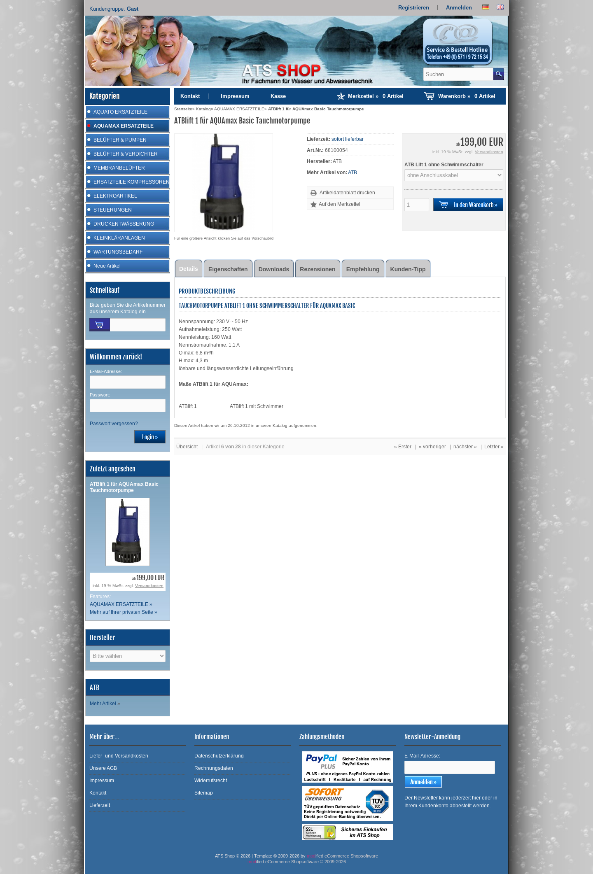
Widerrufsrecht (210, 780)
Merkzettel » (376, 96)
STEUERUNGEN (112, 210)
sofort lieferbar (348, 139)
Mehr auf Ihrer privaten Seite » (123, 612)
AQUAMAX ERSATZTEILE (123, 126)
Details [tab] (188, 269)
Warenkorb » (466, 96)
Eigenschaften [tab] (228, 269)
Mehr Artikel (103, 703)
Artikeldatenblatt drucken (347, 193)
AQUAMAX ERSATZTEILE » (121, 604)
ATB (352, 172)
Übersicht (187, 447)
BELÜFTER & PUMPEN (120, 140)
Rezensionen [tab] (317, 269)
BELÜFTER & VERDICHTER (125, 154)
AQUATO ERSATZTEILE (120, 112)
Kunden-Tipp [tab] (408, 269)
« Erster (402, 447)
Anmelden (459, 8)
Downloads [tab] (274, 269)
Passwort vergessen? (114, 424)
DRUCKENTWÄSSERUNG (123, 224)
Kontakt (190, 96)
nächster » (465, 447)
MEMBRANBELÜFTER (119, 168)
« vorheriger (432, 447)
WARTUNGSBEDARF (117, 252)
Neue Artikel (107, 266)
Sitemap (203, 793)
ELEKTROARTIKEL (115, 196)
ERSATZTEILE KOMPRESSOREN (131, 182)
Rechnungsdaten (213, 768)
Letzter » (494, 447)
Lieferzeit (99, 805)
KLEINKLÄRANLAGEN (119, 238)
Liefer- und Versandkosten (118, 756)
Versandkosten (149, 585)
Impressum (235, 96)
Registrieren (413, 8)
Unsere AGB (103, 768)
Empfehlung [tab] (363, 269)
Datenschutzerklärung (219, 756)
